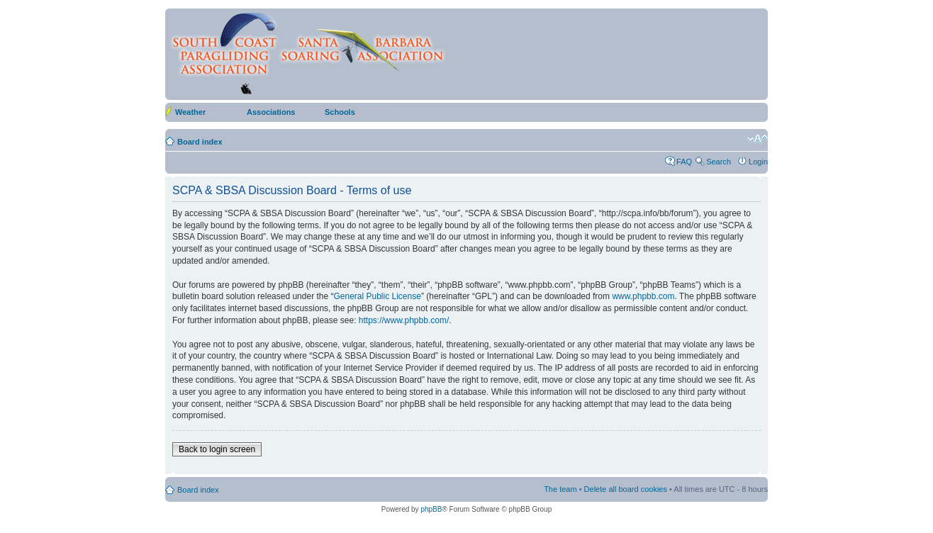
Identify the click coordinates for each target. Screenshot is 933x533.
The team (560, 489)
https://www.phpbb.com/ (404, 320)
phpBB (431, 509)
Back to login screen (217, 449)
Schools (340, 112)
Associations (271, 112)
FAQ (684, 161)
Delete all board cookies (625, 489)
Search (718, 161)
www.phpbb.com (643, 296)
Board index (200, 142)
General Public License (376, 296)
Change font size (757, 139)
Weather (190, 112)
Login (758, 161)
